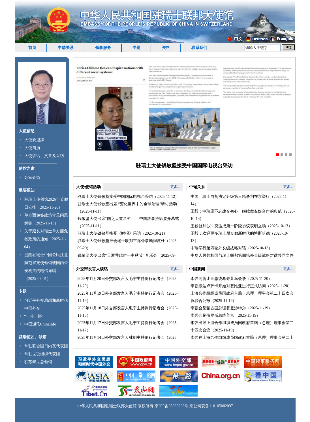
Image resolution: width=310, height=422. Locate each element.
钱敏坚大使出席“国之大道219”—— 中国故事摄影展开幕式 (128, 219)
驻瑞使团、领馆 (32, 337)
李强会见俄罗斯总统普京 (212, 315)
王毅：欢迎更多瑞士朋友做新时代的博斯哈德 (230, 233)
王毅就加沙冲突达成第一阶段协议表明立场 (228, 226)
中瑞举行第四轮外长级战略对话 (218, 248)
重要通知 (27, 190)
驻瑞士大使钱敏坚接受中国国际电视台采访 (184, 165)
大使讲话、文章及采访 (44, 156)
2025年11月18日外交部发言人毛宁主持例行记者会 (121, 308)
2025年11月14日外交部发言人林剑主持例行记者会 (121, 337)
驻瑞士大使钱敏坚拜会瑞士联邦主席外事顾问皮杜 (121, 241)
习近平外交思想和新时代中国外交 (46, 304)
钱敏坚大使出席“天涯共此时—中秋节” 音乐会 (117, 255)
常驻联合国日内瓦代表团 (46, 346)
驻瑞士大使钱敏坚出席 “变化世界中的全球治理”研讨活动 (127, 204)
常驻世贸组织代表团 (42, 354)
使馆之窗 (27, 168)
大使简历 (32, 148)
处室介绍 (32, 177)
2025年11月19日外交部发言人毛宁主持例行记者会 (121, 293)
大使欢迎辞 (34, 140)
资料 (166, 48)
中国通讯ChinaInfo (40, 324)
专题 (136, 48)
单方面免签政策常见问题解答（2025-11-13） (46, 219)
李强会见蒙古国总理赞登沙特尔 (218, 308)
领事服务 (103, 48)
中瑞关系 (66, 48)
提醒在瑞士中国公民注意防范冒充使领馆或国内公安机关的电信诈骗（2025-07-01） (46, 267)
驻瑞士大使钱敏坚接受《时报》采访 (109, 233)
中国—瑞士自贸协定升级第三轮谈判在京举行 (230, 196)
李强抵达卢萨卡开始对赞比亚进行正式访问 (228, 286)
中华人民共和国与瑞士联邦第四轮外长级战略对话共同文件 (242, 255)
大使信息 (27, 131)
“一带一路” (34, 316)
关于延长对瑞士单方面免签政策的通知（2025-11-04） (46, 239)
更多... (175, 187)
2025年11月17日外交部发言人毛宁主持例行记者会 (121, 323)
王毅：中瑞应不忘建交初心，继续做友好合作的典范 (236, 211)
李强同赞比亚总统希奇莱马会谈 (218, 279)
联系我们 (199, 48)
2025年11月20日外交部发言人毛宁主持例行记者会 (121, 279)
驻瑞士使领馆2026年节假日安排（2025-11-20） (46, 203)
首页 (32, 48)
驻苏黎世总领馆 (38, 362)
